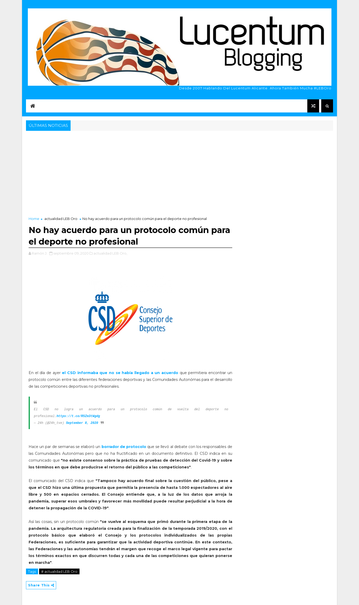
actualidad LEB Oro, (110, 253)
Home (34, 219)
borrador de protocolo (124, 446)
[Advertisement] (179, 171)
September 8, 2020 (82, 423)
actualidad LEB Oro (60, 219)
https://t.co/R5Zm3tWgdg (78, 416)
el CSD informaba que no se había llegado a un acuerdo (121, 372)
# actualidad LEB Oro (59, 571)
